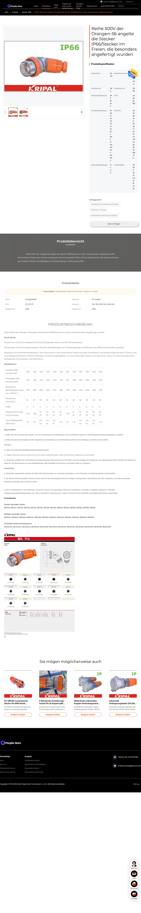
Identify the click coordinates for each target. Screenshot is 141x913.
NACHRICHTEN (108, 6)
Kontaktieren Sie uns (7, 768)
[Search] (137, 6)
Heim (7, 12)
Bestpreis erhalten (18, 715)
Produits (15, 12)
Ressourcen (92, 6)
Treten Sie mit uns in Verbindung (67, 6)
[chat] (134, 864)
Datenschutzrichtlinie (7, 772)
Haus (36, 6)
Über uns (56, 6)
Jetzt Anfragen (114, 224)
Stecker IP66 (26, 12)
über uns (3, 764)
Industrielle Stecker (32, 768)
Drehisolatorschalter (32, 760)
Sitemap (136, 784)
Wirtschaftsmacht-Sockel (34, 772)
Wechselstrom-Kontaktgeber (35, 764)
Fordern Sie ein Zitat (79, 6)
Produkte (46, 6)
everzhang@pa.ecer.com (132, 766)
